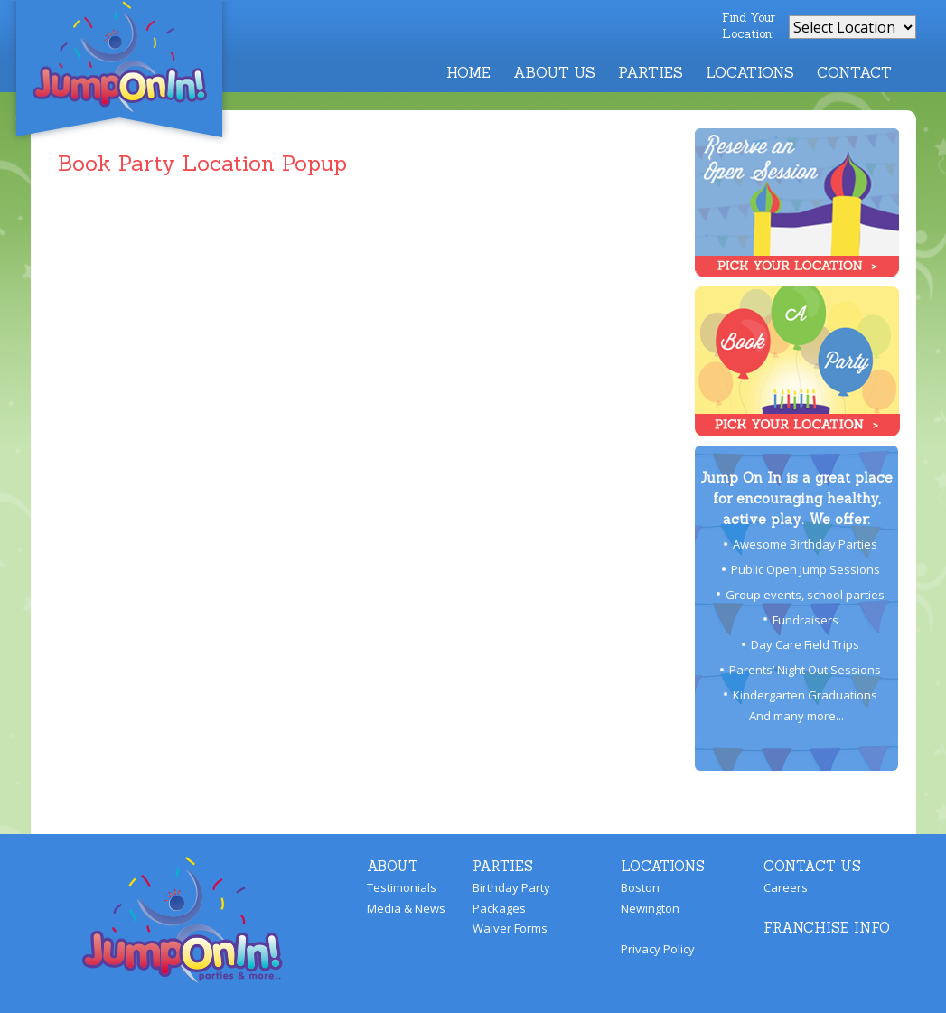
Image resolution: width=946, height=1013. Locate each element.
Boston (640, 887)
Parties (650, 72)
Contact (854, 72)
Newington (650, 908)
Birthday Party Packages (511, 897)
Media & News (406, 908)
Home (468, 72)
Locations (750, 72)
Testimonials (401, 887)
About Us (554, 72)
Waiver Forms (510, 928)
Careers (785, 887)
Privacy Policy (658, 949)
